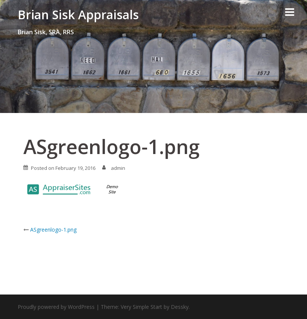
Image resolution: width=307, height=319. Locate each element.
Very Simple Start (141, 306)
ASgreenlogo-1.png (53, 229)
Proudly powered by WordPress (56, 306)
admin (118, 168)
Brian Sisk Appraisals (78, 14)
